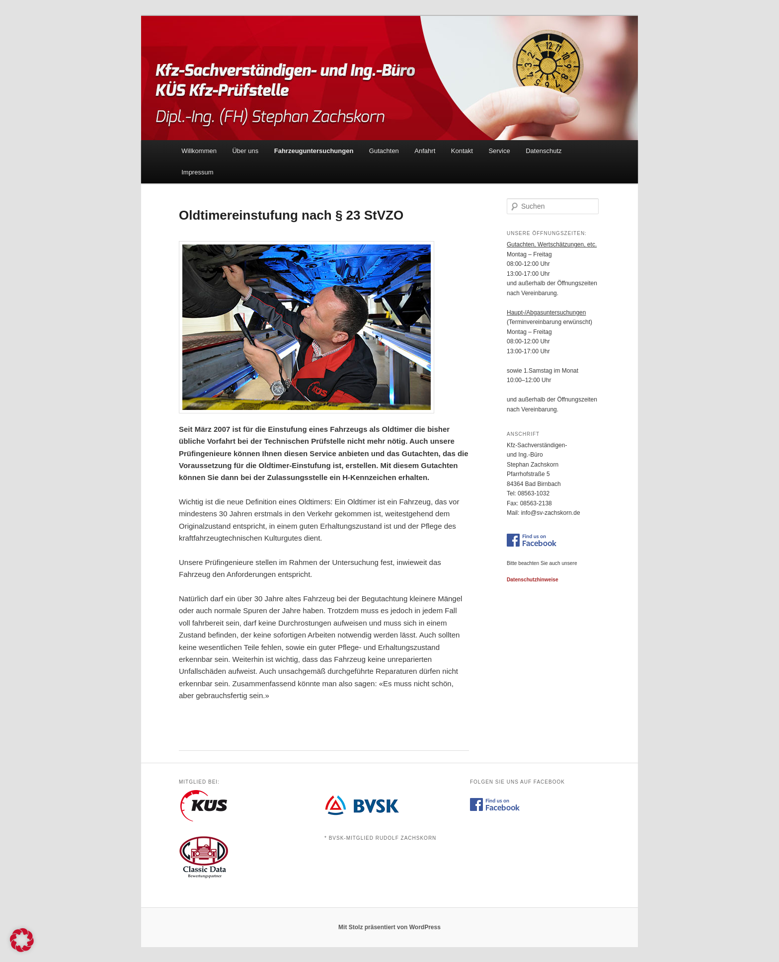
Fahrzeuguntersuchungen (314, 151)
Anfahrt (424, 151)
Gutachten (384, 151)
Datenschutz (543, 151)
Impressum (197, 172)
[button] (22, 940)
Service (499, 151)
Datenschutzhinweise (532, 579)
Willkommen (199, 151)
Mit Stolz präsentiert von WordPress (389, 927)
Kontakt (462, 151)
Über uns (245, 151)
